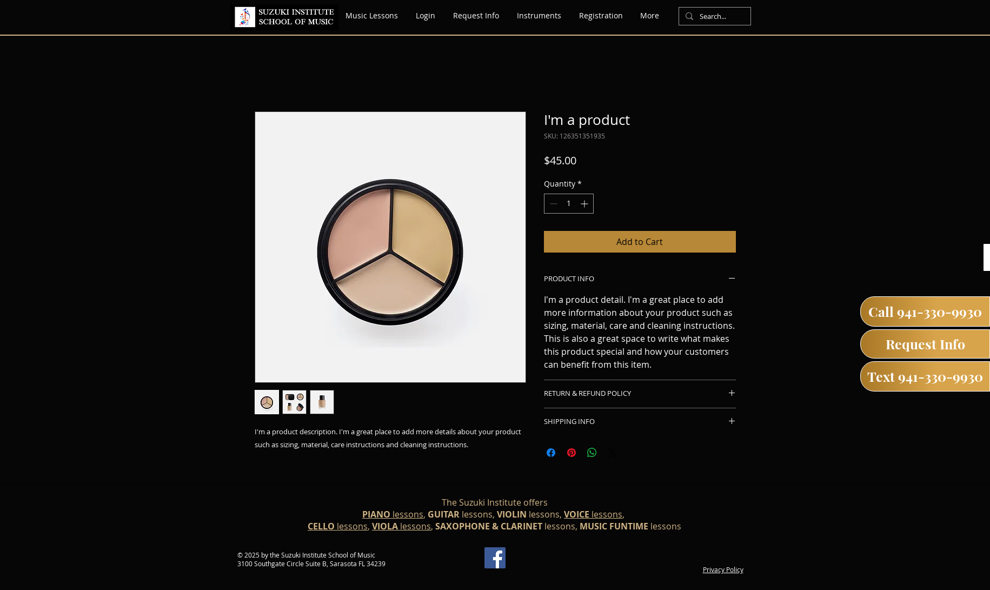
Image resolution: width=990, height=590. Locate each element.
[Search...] (714, 16)
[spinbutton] (569, 203)
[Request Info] (925, 344)
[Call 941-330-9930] (925, 311)
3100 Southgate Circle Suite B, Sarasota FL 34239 (311, 563)
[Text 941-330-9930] (925, 376)
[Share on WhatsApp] (592, 452)
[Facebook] (495, 557)
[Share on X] (612, 452)
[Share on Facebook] (550, 452)
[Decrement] (552, 203)
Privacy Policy (723, 569)
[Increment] (585, 203)
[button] (539, 15)
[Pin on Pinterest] (571, 452)
